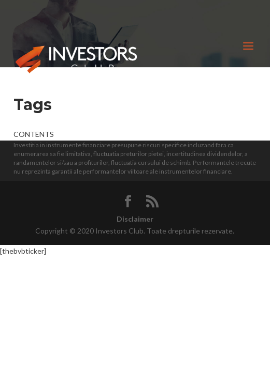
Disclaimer (135, 218)
